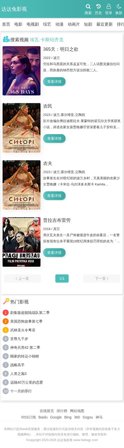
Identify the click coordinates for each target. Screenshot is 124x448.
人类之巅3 (18, 374)
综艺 (47, 24)
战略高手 (17, 365)
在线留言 (47, 411)
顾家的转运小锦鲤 (24, 356)
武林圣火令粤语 (22, 330)
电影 (18, 24)
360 (77, 417)
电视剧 (33, 24)
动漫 (59, 24)
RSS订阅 (28, 417)
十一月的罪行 (21, 391)
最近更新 (104, 24)
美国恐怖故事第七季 (26, 321)
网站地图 (77, 411)
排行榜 (62, 411)
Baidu (43, 417)
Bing (67, 417)
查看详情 (54, 81)
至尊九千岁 (19, 339)
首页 (6, 24)
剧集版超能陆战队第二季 (30, 313)
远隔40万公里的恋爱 (26, 382)
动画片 (74, 24)
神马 (99, 417)
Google (56, 417)
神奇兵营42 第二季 (25, 347)
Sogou (87, 417)
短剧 (88, 24)
